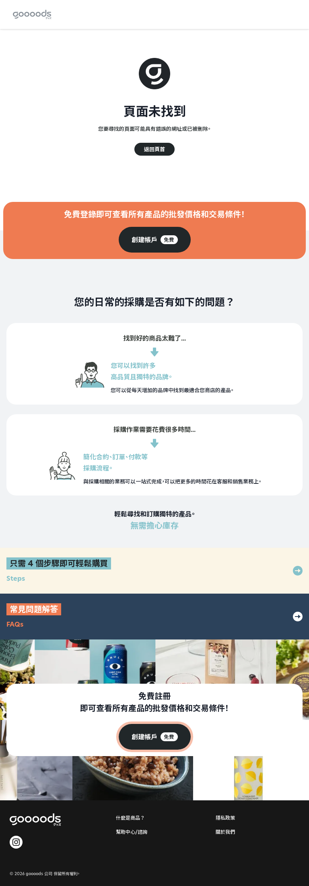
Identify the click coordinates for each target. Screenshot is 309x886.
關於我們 (225, 831)
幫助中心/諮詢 (131, 831)
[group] (155, 240)
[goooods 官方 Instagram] (16, 842)
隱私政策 (225, 817)
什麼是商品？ (130, 817)
